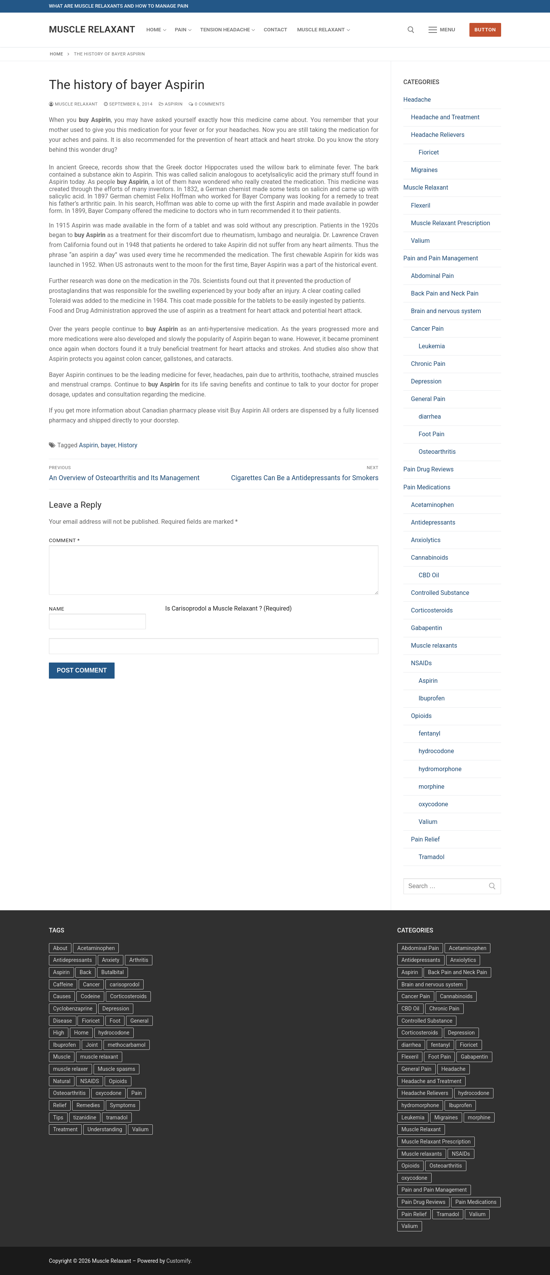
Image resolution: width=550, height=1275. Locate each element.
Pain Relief (425, 839)
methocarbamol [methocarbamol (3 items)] (127, 1045)
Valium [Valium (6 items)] (477, 1214)
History (128, 445)
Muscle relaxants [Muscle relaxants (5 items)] (421, 1154)
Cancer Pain (427, 328)
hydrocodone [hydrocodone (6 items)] (473, 1093)
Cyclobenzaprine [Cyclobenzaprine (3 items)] (72, 1008)
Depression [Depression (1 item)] (461, 1033)
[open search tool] (411, 29)
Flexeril (420, 205)
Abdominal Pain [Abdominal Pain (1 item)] (420, 948)
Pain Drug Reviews (428, 469)
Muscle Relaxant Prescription (450, 223)
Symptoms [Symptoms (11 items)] (123, 1105)
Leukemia (432, 346)
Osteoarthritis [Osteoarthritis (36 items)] (69, 1093)
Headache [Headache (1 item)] (454, 1069)
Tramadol (432, 857)
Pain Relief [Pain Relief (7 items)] (414, 1214)
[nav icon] (442, 30)
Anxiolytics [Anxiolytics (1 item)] (463, 960)
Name (56, 609)
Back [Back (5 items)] (85, 972)
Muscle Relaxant (92, 29)
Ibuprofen (432, 698)
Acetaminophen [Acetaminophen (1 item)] (467, 948)
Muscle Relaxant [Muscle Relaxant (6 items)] (421, 1129)
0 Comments (207, 104)
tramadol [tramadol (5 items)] (117, 1117)
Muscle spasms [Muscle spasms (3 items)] (116, 1069)
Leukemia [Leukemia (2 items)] (412, 1117)
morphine (432, 786)
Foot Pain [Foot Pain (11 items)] (439, 1057)
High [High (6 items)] (58, 1033)
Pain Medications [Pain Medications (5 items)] (476, 1202)
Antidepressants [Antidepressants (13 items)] (72, 960)
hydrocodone (436, 751)
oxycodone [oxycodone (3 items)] (108, 1093)
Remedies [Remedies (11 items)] (88, 1105)
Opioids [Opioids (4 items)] (118, 1081)
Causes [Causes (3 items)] (62, 996)
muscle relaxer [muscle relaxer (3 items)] (70, 1069)
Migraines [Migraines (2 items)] (446, 1117)
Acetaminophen (432, 504)
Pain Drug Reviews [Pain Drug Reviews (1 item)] (423, 1202)
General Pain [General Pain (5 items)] (416, 1069)
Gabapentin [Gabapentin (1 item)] (474, 1057)
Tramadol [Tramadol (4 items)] (448, 1214)
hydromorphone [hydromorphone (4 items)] (420, 1105)
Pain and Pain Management (440, 258)
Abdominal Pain (432, 275)
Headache (417, 99)
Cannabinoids (429, 557)
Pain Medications (426, 487)
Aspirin (171, 104)
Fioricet (429, 152)
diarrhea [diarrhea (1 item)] (411, 1045)
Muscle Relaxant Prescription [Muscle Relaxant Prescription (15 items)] (436, 1142)
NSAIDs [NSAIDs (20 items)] (461, 1154)
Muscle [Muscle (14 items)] (61, 1057)
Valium (420, 240)
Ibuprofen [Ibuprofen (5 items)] (460, 1105)
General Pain (428, 399)
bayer (108, 445)
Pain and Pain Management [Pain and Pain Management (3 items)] (434, 1190)
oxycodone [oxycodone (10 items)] (414, 1178)
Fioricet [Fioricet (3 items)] (469, 1045)
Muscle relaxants (434, 645)
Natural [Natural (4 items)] (61, 1081)
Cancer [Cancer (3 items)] (91, 984)
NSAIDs (421, 663)
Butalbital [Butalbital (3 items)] (112, 972)
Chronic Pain (428, 363)
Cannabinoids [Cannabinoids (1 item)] (456, 996)
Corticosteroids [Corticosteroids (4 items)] (419, 1033)
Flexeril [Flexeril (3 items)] (409, 1057)
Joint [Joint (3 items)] (92, 1045)
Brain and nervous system (446, 311)
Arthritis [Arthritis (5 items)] (138, 960)
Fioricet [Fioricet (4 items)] (91, 1021)
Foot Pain (432, 434)
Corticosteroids (432, 610)
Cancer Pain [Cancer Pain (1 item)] (415, 996)
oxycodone (433, 804)
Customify (179, 1261)
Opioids (421, 716)
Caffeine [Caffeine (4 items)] (63, 984)
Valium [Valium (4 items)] (140, 1129)
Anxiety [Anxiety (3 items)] (111, 960)
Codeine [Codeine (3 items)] (90, 996)
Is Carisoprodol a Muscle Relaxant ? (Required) (228, 608)
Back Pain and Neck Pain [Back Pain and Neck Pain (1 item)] (457, 972)
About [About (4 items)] (60, 948)
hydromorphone (440, 769)
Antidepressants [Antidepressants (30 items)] (420, 960)
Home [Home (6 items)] (81, 1033)
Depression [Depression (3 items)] (115, 1008)
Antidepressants (433, 522)
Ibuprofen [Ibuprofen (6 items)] (64, 1045)
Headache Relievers (437, 134)
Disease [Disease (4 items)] (62, 1021)
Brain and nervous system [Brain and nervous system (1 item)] (432, 984)
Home (56, 54)
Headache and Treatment (445, 117)
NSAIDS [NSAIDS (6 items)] (89, 1081)
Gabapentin (426, 628)
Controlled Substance (440, 592)
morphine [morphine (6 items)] (479, 1117)
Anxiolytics (425, 540)
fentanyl (429, 733)
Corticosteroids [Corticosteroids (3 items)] (128, 996)
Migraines (424, 170)
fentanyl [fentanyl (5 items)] (440, 1045)
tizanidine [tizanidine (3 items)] (84, 1117)
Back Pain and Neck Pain (445, 293)
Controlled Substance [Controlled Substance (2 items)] (426, 1021)
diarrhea (430, 416)
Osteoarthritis (437, 451)
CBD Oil (429, 575)
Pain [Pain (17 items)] (136, 1093)
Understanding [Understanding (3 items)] (104, 1129)
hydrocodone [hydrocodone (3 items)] (114, 1033)
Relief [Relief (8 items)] (59, 1105)
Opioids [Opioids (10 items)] (410, 1166)
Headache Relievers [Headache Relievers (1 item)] (424, 1093)
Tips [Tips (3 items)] (58, 1117)
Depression (426, 381)
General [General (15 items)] (139, 1021)
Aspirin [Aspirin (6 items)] (61, 972)
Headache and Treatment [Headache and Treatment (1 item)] (431, 1081)
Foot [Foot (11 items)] (115, 1021)
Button (485, 29)
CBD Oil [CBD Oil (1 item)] (410, 1008)
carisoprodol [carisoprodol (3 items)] (124, 984)
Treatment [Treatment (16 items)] (65, 1129)
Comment (64, 540)
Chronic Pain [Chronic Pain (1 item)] (444, 1008)
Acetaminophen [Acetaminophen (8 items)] (96, 948)
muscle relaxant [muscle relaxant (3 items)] (99, 1057)
